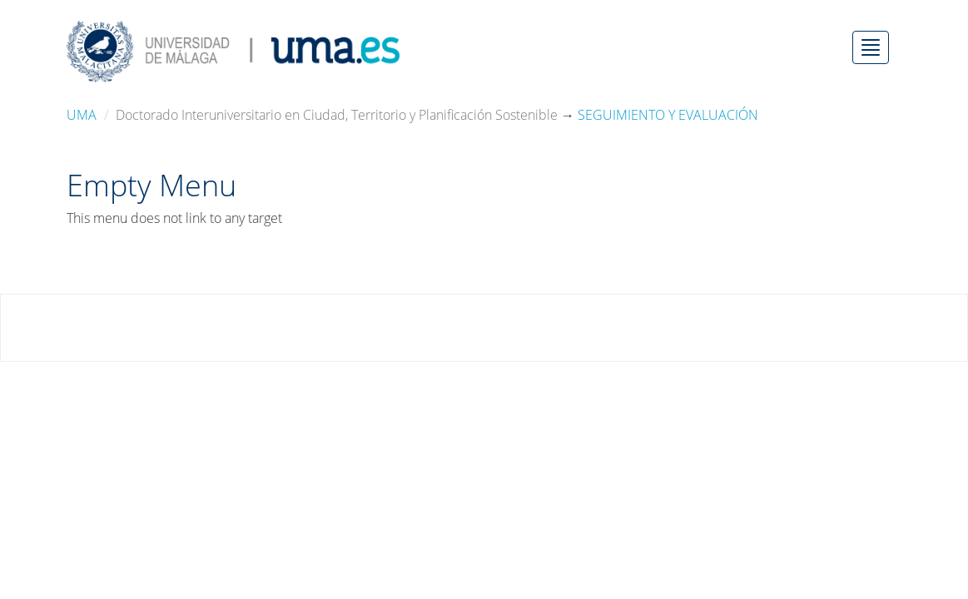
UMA (82, 115)
